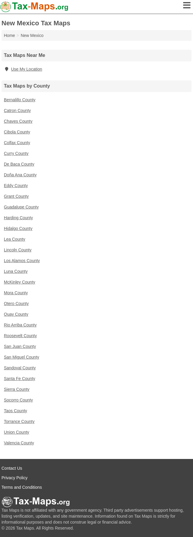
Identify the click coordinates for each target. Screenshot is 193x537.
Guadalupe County (21, 207)
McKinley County (19, 282)
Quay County (16, 314)
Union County (16, 432)
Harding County (18, 217)
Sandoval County (20, 367)
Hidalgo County (18, 228)
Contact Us (11, 468)
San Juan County (20, 346)
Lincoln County (18, 250)
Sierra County (17, 389)
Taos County (15, 410)
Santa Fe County (19, 378)
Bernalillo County (19, 99)
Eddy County (16, 185)
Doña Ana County (20, 174)
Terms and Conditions (21, 487)
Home (9, 35)
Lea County (14, 239)
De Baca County (19, 164)
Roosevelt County (20, 335)
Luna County (15, 271)
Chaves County (18, 121)
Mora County (16, 292)
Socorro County (18, 400)
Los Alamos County (22, 260)
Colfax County (17, 142)
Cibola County (17, 132)
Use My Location (23, 69)
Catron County (17, 110)
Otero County (16, 303)
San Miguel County (21, 357)
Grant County (16, 196)
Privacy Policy (14, 477)
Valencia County (19, 443)
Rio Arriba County (20, 325)
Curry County (16, 153)
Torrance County (19, 421)
